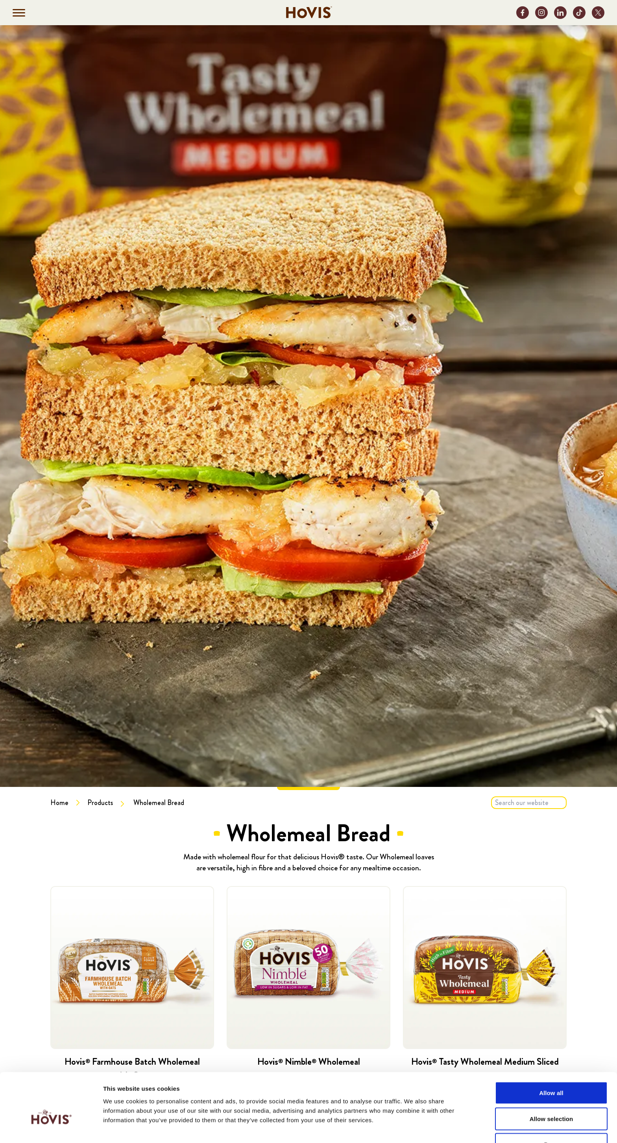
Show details (413, 1127)
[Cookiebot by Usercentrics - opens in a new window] (51, 1128)
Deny (551, 1097)
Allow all (551, 1046)
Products (100, 803)
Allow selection (551, 1072)
